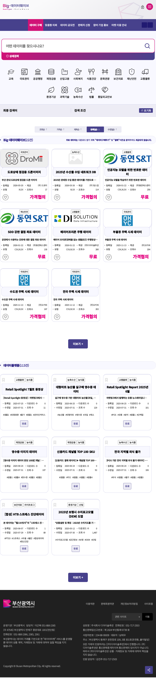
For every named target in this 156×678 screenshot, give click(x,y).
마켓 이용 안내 (118, 25)
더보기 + (78, 343)
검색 (147, 46)
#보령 (81, 539)
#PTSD (7, 538)
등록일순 (93, 128)
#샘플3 (32, 477)
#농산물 (60, 414)
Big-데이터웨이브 (20, 8)
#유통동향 (14, 414)
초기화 (146, 110)
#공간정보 (73, 539)
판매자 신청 (84, 25)
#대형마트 (69, 414)
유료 (24, 423)
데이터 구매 (36, 25)
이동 (147, 617)
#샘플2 (6, 414)
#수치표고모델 (61, 539)
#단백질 (140, 414)
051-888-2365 (48, 626)
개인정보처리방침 (129, 604)
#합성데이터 (39, 538)
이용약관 (90, 604)
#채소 (91, 414)
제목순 (76, 128)
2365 (31, 635)
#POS (113, 414)
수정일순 (111, 128)
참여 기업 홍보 (100, 25)
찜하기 (5, 197)
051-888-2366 (20, 635)
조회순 (41, 128)
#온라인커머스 (39, 414)
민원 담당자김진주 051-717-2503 (100, 660)
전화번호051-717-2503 (127, 626)
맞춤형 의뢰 (51, 25)
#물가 (22, 414)
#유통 (120, 414)
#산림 (93, 539)
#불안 (29, 538)
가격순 (59, 128)
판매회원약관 (107, 604)
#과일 (85, 414)
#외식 (113, 477)
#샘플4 (17, 477)
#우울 (23, 538)
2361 (37, 635)
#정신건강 (24, 541)
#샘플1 (29, 414)
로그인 (139, 8)
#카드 (68, 477)
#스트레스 (16, 538)
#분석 (126, 414)
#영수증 (78, 414)
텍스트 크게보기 (144, 25)
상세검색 (13, 56)
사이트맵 (148, 604)
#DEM (87, 539)
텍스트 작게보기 (150, 25)
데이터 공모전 (67, 25)
